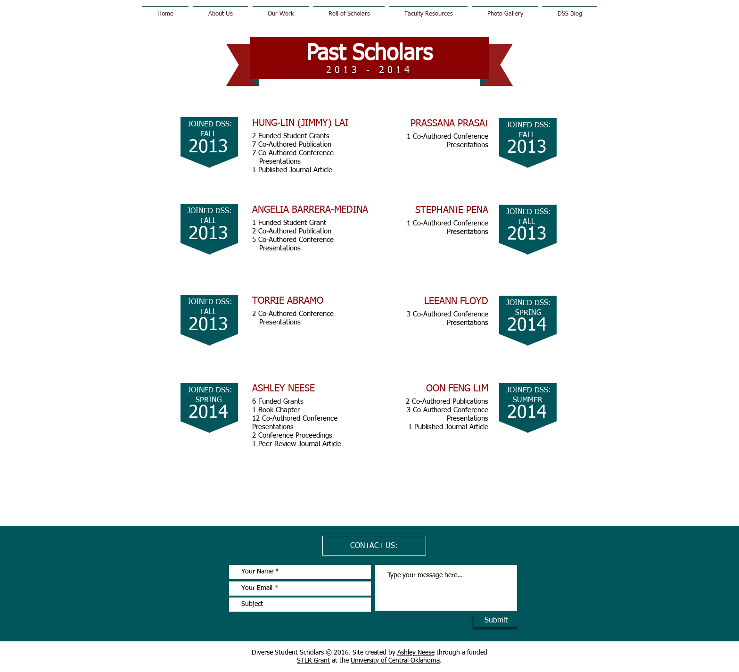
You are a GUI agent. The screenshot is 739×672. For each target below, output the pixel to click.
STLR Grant (313, 660)
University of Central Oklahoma (395, 660)
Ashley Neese (416, 652)
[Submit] (496, 620)
